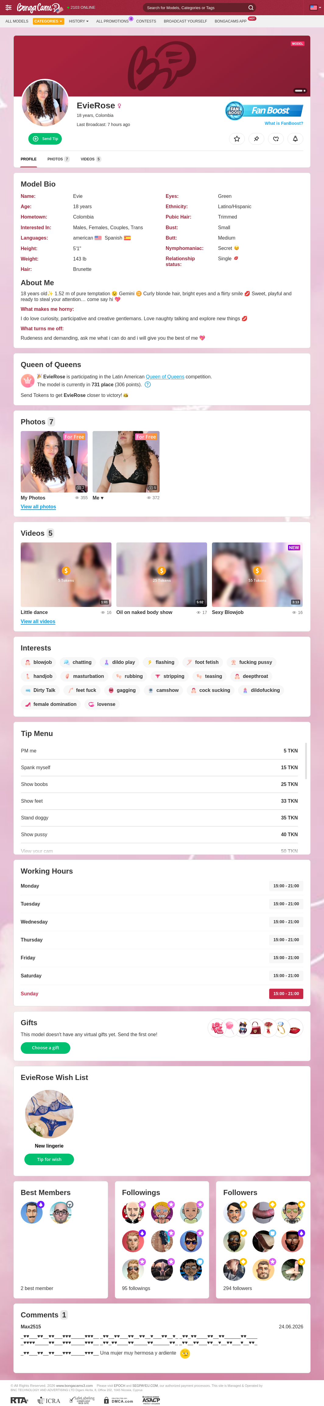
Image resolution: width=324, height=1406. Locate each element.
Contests (146, 21)
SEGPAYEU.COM (145, 1385)
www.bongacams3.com (74, 1385)
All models (16, 21)
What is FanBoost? (284, 123)
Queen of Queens (165, 376)
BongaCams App (232, 20)
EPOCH (119, 1385)
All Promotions (114, 20)
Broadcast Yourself (185, 21)
